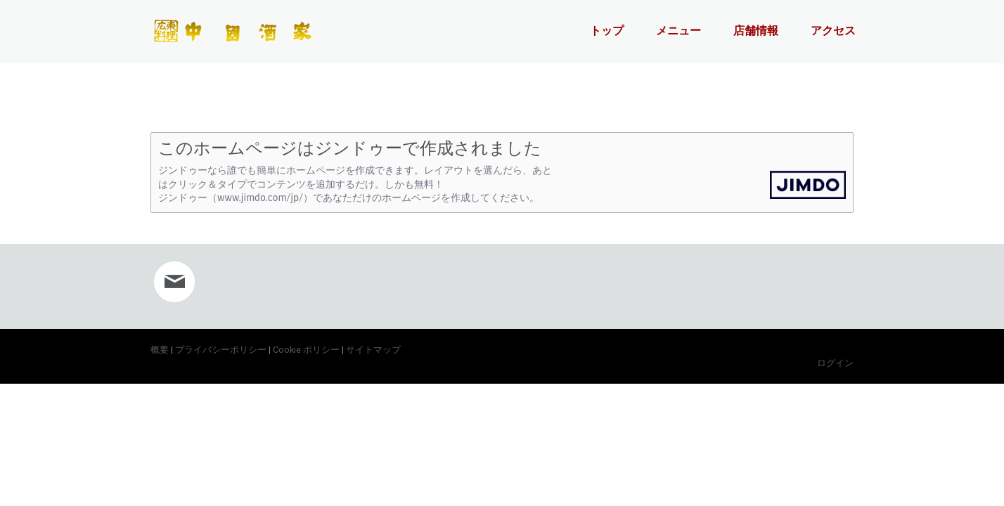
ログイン (835, 363)
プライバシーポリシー (220, 349)
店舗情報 (755, 30)
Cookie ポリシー (306, 349)
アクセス (833, 30)
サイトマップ (373, 349)
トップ (607, 30)
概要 (159, 349)
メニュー (678, 30)
